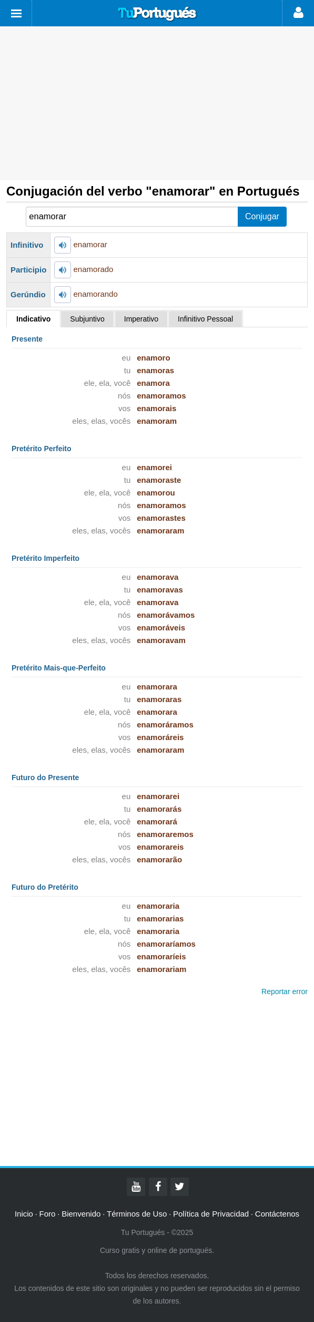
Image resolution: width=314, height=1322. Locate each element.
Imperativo (141, 319)
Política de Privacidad (211, 1213)
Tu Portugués (157, 14)
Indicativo (33, 319)
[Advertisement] (157, 103)
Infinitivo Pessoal (205, 319)
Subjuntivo (87, 319)
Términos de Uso (137, 1213)
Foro (47, 1213)
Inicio (24, 1213)
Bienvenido (81, 1213)
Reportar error (284, 991)
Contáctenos (277, 1213)
